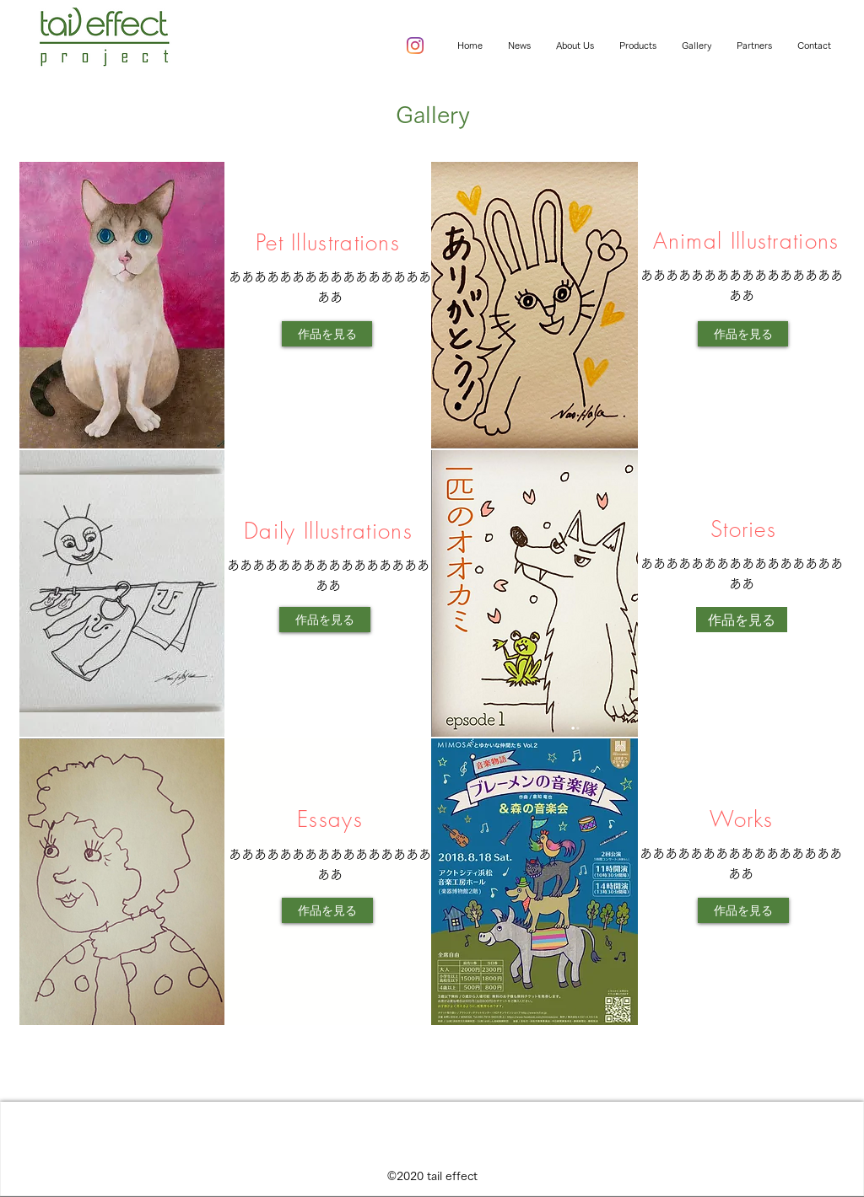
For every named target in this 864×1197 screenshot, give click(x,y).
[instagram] (415, 45)
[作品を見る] (327, 333)
